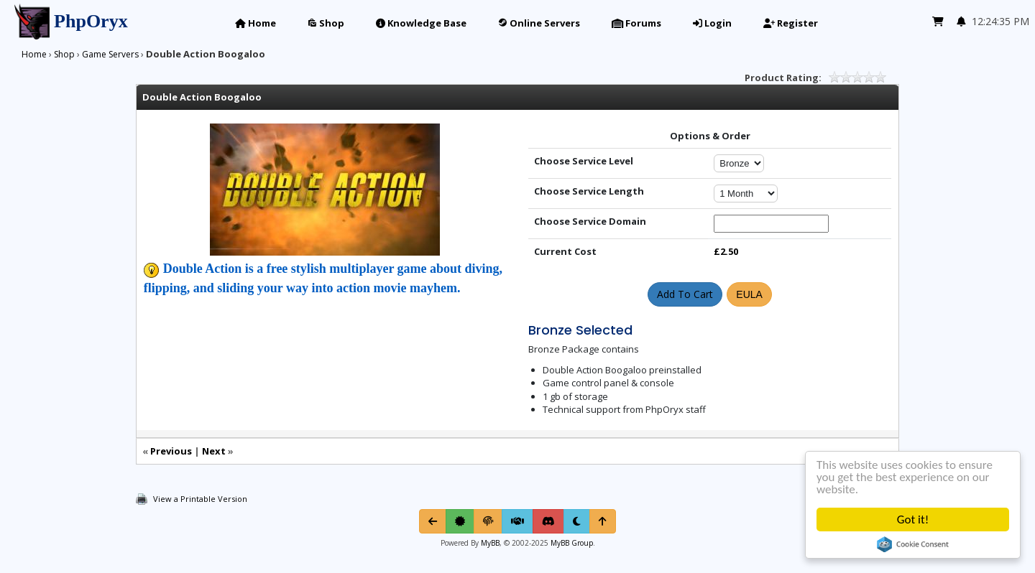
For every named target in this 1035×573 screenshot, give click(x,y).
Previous (171, 450)
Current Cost (565, 251)
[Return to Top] (602, 521)
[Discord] (548, 521)
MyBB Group (570, 543)
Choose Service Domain (590, 221)
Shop (326, 23)
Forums (636, 23)
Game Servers (110, 54)
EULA (749, 294)
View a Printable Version (200, 498)
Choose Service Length (589, 191)
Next (214, 450)
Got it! (913, 519)
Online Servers (539, 23)
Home (255, 23)
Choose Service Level (583, 160)
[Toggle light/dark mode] (577, 521)
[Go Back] (432, 521)
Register (790, 23)
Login (712, 23)
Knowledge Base (421, 23)
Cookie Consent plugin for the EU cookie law (913, 544)
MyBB (490, 543)
